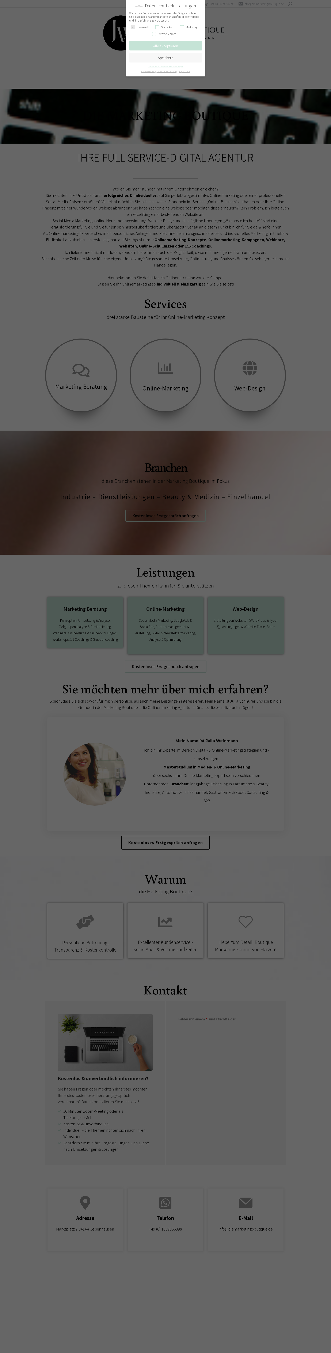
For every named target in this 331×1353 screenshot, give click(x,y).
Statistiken (164, 27)
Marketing (188, 27)
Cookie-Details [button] (148, 71)
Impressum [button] (184, 71)
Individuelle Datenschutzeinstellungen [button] (165, 66)
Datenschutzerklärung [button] (167, 71)
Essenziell (140, 27)
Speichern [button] (165, 57)
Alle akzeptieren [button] (165, 46)
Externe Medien (164, 34)
